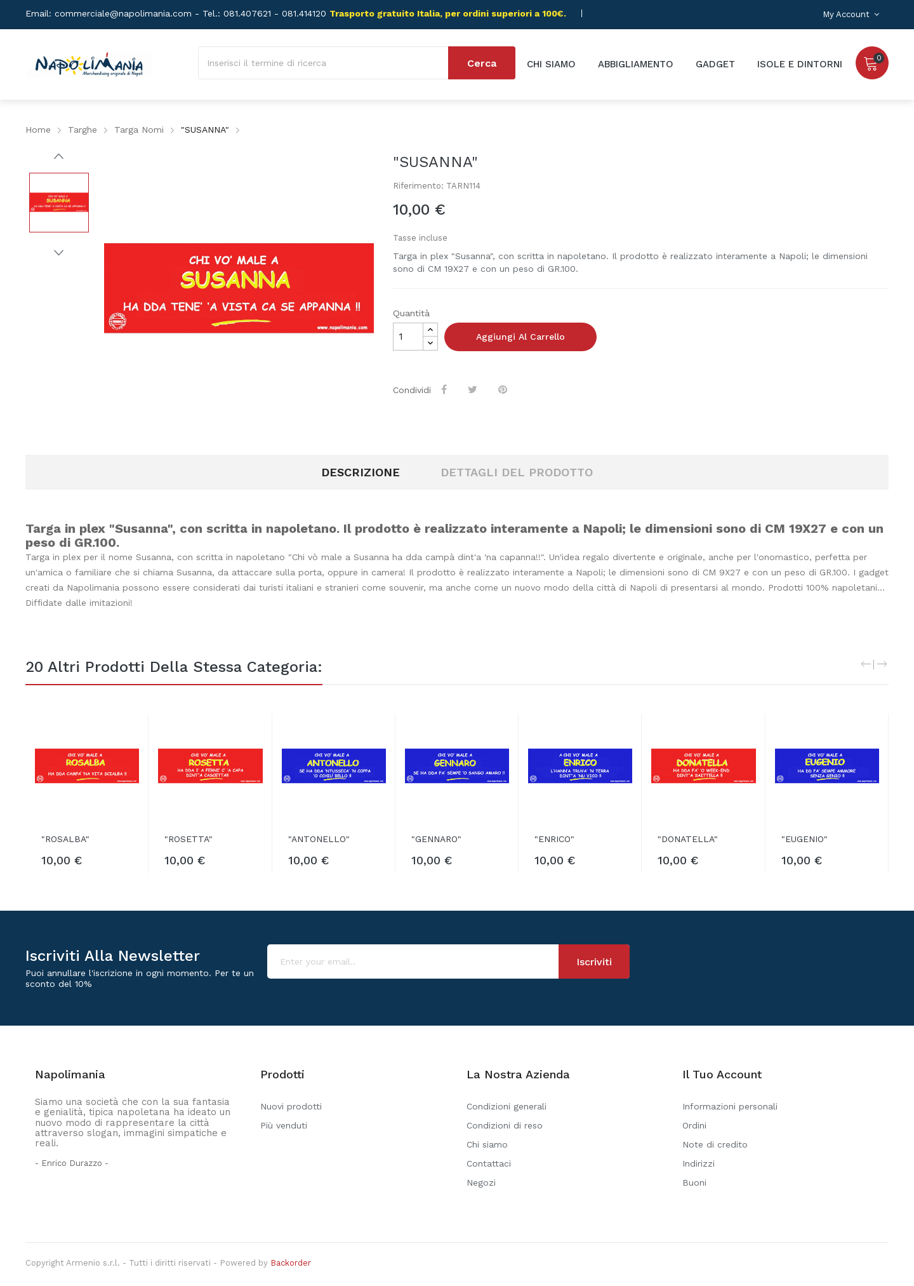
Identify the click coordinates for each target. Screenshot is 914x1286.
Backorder (290, 1263)
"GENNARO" (436, 839)
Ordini (694, 1125)
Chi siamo (487, 1144)
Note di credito (715, 1144)
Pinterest (504, 389)
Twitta (474, 389)
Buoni (694, 1182)
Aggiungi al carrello (520, 337)
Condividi (445, 389)
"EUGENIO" (804, 839)
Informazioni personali (730, 1106)
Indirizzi (698, 1163)
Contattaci (489, 1163)
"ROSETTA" (188, 839)
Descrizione (360, 472)
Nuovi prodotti (291, 1106)
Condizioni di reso (505, 1125)
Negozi (481, 1182)
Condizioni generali (506, 1106)
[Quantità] (408, 337)
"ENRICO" (554, 839)
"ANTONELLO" (319, 839)
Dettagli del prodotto (516, 472)
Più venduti (283, 1125)
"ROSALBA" (65, 839)
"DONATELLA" (688, 839)
